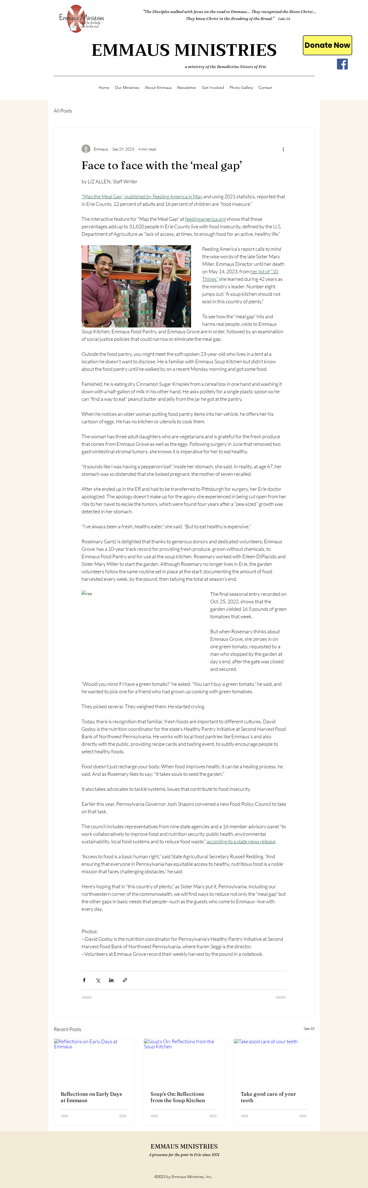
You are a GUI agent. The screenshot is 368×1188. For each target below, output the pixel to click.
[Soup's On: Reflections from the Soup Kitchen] (184, 1061)
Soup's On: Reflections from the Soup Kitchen (178, 1097)
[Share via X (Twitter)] (97, 980)
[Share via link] (125, 980)
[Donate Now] (327, 45)
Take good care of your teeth (268, 1097)
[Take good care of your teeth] (274, 1061)
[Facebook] (342, 64)
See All (309, 1028)
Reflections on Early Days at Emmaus (91, 1097)
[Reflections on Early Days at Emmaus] (94, 1061)
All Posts (63, 110)
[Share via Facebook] (84, 980)
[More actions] (283, 149)
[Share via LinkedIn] (111, 980)
